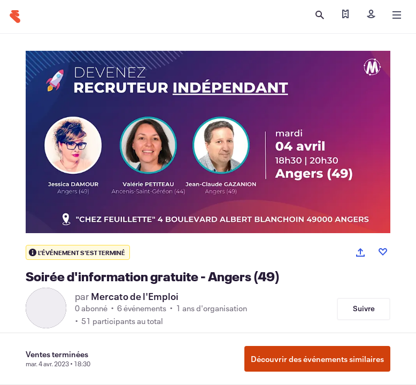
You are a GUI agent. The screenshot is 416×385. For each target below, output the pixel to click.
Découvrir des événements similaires (317, 358)
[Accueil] (15, 16)
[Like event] (382, 251)
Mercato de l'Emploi (135, 296)
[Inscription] (371, 15)
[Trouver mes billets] (345, 15)
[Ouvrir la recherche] (319, 15)
